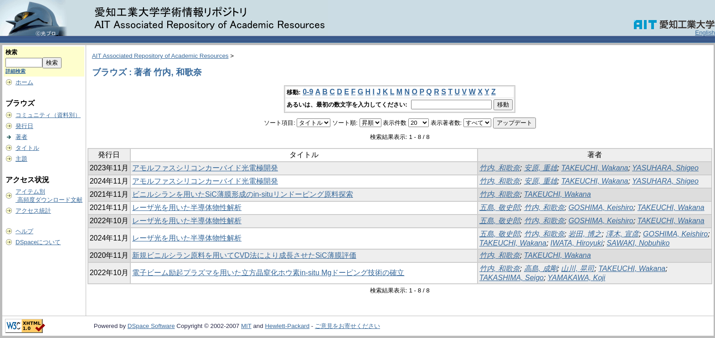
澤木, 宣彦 (622, 234)
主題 (21, 158)
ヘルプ (24, 231)
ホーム (24, 82)
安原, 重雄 (540, 168)
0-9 (308, 92)
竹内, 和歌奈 (499, 168)
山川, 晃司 (577, 268)
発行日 (24, 126)
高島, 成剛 (540, 268)
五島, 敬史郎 (499, 207)
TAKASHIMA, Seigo (511, 278)
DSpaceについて (38, 242)
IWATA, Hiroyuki (576, 243)
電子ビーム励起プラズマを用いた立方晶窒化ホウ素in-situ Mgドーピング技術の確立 (268, 273)
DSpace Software (151, 326)
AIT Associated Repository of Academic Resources (160, 55)
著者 (21, 136)
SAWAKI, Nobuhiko (638, 243)
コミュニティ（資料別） (48, 115)
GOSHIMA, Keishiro (600, 207)
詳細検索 (15, 71)
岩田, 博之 (585, 234)
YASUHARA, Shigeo (665, 168)
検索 (11, 52)
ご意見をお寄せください (347, 326)
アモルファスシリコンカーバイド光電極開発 (205, 168)
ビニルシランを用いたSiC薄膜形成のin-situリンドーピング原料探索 (242, 194)
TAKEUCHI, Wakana (594, 168)
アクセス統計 (33, 210)
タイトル (27, 147)
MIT (246, 326)
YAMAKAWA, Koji (577, 278)
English (705, 32)
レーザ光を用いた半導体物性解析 (187, 207)
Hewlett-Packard (287, 326)
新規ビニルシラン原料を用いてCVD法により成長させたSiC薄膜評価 (244, 255)
